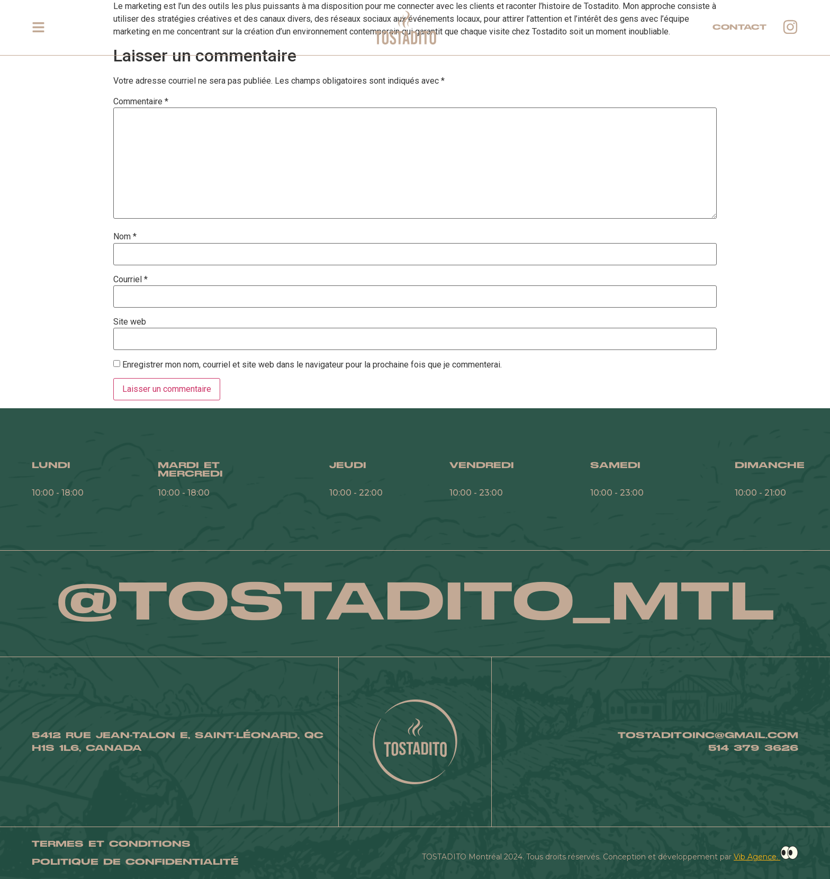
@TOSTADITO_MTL (415, 603)
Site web (129, 322)
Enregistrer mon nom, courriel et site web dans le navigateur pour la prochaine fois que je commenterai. (312, 365)
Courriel (130, 279)
